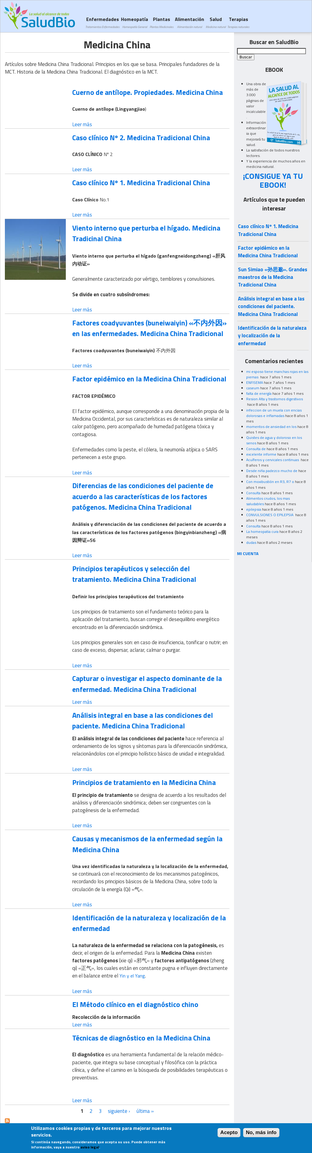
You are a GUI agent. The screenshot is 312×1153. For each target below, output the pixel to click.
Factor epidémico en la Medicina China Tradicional (149, 378)
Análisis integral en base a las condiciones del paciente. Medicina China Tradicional (142, 720)
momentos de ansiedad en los (271, 426)
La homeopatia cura (262, 531)
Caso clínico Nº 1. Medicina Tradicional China (141, 182)
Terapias (238, 22)
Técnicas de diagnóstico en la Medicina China (141, 1037)
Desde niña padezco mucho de (271, 471)
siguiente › (119, 1111)
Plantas (161, 22)
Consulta (253, 493)
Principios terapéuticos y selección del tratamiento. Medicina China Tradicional (134, 574)
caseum (252, 388)
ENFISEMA (254, 382)
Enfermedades (102, 22)
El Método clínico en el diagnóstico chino (135, 1004)
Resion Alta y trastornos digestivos (274, 399)
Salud (216, 22)
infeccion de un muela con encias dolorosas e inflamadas (274, 412)
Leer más (82, 124)
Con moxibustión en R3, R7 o (270, 481)
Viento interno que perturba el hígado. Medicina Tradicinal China (146, 233)
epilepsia (253, 509)
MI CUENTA (248, 553)
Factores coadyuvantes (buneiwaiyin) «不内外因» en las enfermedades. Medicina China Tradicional (149, 328)
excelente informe (261, 454)
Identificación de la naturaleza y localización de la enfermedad (149, 923)
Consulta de (256, 449)
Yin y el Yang (132, 975)
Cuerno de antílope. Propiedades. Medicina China (147, 92)
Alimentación (189, 22)
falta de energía (258, 393)
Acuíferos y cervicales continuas (273, 460)
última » (145, 1111)
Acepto (229, 1134)
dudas (251, 542)
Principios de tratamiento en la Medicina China (144, 782)
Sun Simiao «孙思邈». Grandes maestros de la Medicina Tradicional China (272, 277)
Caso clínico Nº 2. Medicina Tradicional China (141, 137)
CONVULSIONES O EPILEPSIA (270, 515)
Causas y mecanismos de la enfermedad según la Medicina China (147, 844)
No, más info (261, 1134)
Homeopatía (134, 22)
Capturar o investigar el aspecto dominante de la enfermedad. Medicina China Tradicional (147, 683)
